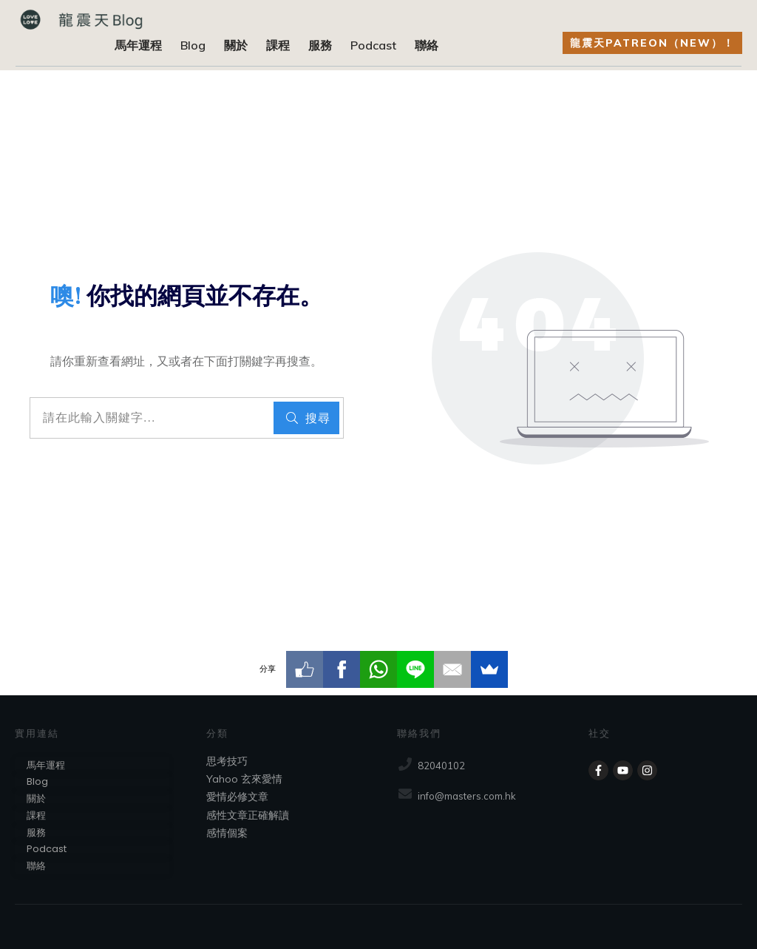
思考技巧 (227, 761)
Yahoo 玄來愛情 (244, 779)
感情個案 (227, 833)
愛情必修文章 (237, 796)
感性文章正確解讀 (247, 815)
